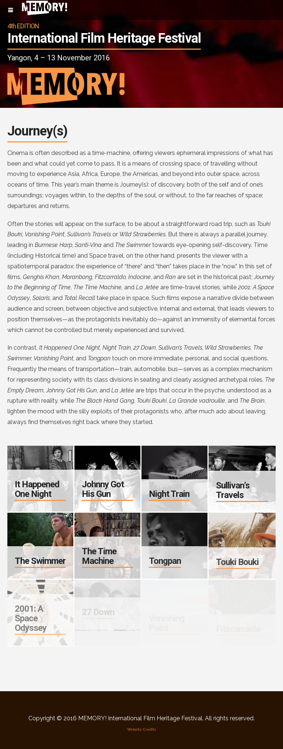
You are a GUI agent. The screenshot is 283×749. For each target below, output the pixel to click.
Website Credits (141, 729)
